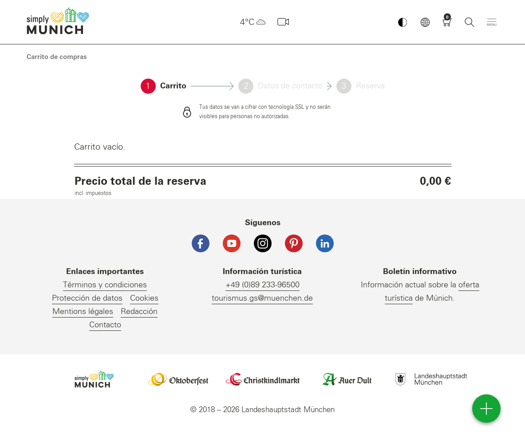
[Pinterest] (294, 243)
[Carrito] (447, 22)
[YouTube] (232, 243)
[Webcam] (283, 22)
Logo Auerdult (347, 379)
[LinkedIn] (325, 243)
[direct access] (486, 408)
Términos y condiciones (105, 285)
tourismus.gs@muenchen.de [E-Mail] (262, 298)
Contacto (105, 325)
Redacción (139, 312)
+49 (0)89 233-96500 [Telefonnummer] (262, 285)
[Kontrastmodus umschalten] (402, 22)
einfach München (60, 21)
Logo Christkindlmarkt (262, 379)
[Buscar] (469, 22)
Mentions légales (82, 312)
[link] (57, 57)
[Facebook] (200, 243)
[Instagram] (263, 243)
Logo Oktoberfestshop (178, 379)
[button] (425, 22)
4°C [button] (254, 22)
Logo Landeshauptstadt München (431, 379)
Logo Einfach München (94, 379)
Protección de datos (87, 298)
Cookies (144, 298)
